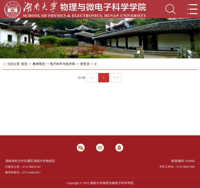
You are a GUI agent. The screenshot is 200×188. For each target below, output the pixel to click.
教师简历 (39, 64)
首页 (24, 64)
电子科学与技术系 (62, 64)
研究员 (85, 64)
